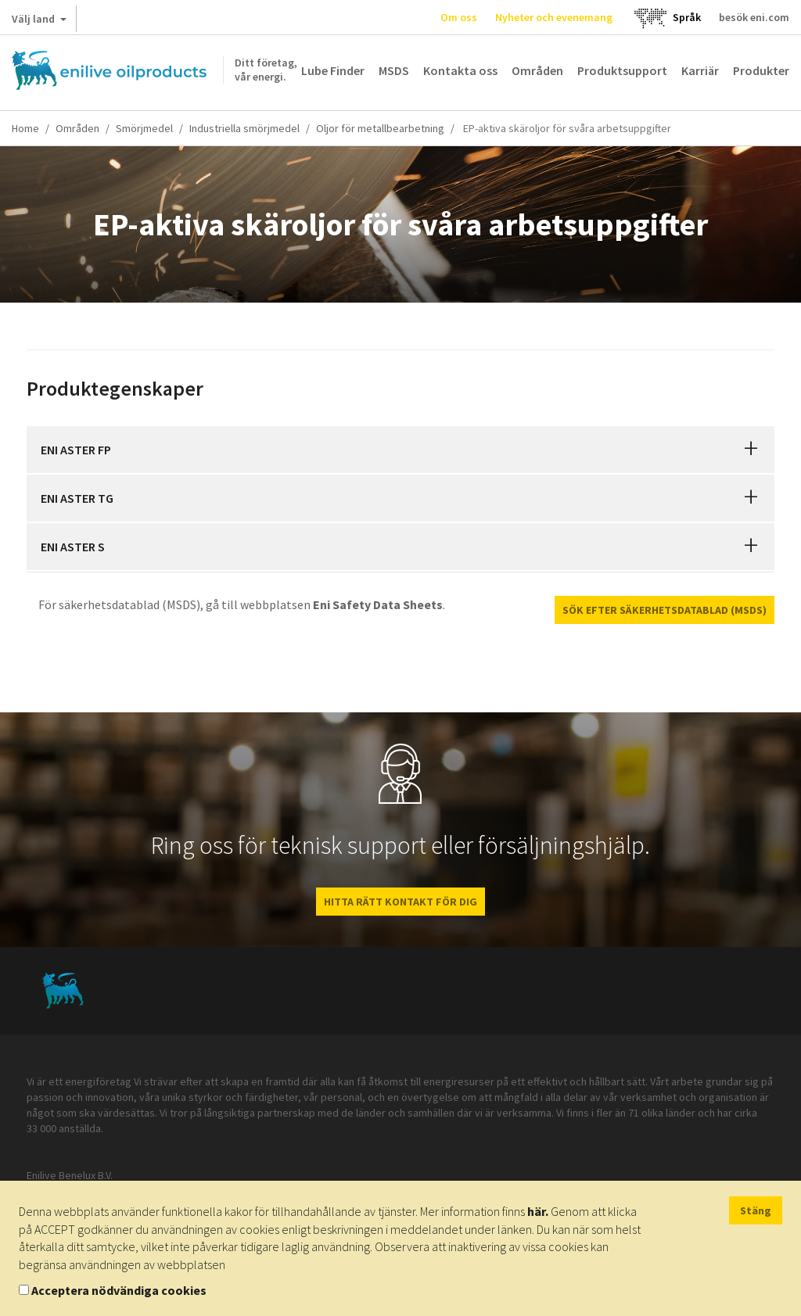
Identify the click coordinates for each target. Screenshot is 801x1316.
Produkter (761, 70)
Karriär (700, 70)
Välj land (39, 22)
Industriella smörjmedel (244, 128)
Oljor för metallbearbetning (380, 128)
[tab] (400, 449)
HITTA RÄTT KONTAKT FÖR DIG (400, 902)
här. (537, 1211)
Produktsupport (622, 70)
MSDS (394, 70)
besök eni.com (754, 17)
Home (25, 128)
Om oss (458, 17)
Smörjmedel (144, 128)
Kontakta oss (460, 70)
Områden (537, 70)
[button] (751, 449)
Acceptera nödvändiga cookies (119, 1290)
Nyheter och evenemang (553, 17)
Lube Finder (333, 70)
